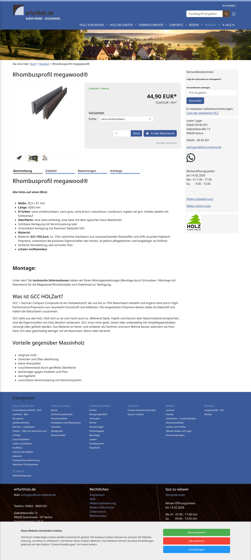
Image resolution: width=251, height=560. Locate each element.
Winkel (92, 422)
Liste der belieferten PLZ (202, 113)
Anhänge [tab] (116, 171)
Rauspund (18, 418)
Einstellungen (196, 549)
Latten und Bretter (22, 443)
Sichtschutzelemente (62, 414)
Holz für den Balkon (23, 451)
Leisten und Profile (175, 426)
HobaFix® (94, 447)
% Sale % (228, 25)
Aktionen (17, 456)
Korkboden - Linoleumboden (181, 418)
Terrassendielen (59, 418)
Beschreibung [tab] (22, 171)
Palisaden (56, 426)
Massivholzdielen (175, 422)
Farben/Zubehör (151, 25)
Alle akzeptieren (197, 532)
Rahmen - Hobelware (24, 426)
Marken (211, 25)
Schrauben (94, 418)
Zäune (54, 410)
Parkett (170, 414)
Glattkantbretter (21, 422)
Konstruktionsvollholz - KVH (27, 410)
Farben (93, 410)
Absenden (195, 101)
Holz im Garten (122, 25)
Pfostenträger (96, 426)
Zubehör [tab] (51, 171)
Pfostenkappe (96, 431)
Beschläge (94, 435)
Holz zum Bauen (91, 25)
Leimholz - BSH (20, 414)
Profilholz (17, 447)
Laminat (170, 410)
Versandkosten (175, 495)
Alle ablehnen (196, 541)
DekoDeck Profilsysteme (25, 464)
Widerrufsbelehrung (200, 199)
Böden (194, 25)
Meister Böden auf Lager (179, 431)
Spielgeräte (57, 431)
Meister (208, 414)
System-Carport (136, 414)
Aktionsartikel (58, 435)
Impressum (97, 495)
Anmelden (229, 5)
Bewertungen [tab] (87, 171)
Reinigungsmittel (98, 414)
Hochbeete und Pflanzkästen (66, 422)
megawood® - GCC (214, 410)
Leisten (93, 439)
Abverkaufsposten (22, 475)
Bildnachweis (99, 516)
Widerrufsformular (199, 206)
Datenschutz (98, 512)
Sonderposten (96, 443)
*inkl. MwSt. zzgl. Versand (166, 143)
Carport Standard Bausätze (142, 410)
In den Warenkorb (160, 133)
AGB (92, 499)
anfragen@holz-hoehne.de (204, 147)
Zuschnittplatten (21, 439)
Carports (176, 25)
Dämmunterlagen (175, 435)
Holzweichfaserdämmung (26, 460)
